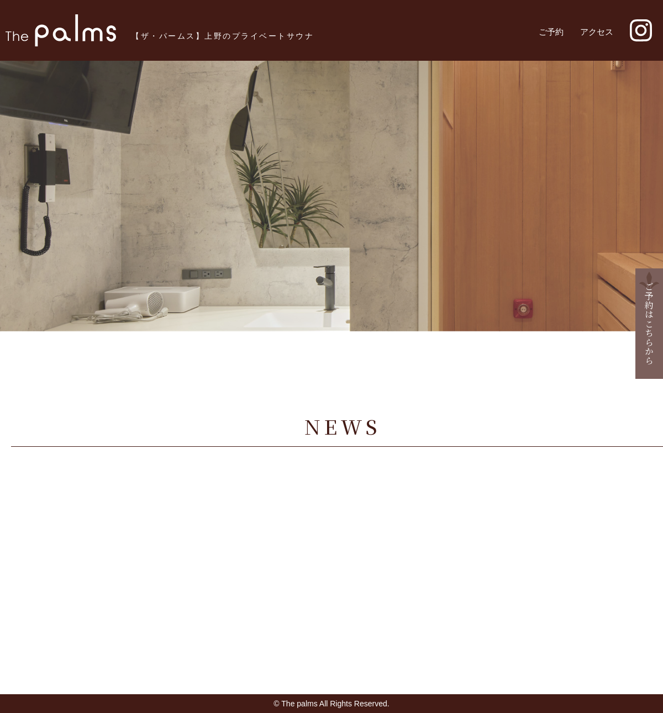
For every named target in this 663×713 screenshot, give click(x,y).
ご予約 (551, 31)
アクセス (596, 31)
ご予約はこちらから (649, 323)
